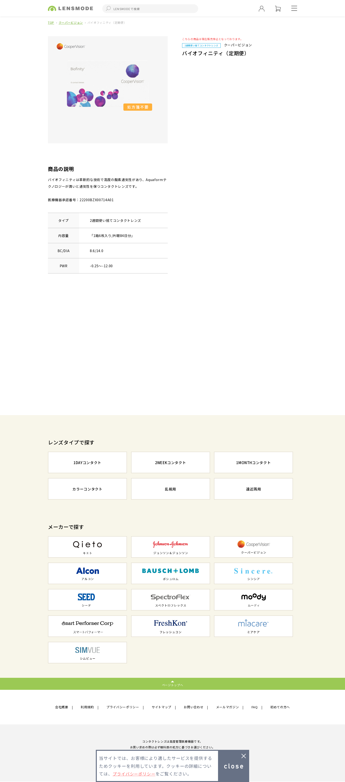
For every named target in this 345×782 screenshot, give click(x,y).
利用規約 (87, 707)
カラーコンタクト (87, 489)
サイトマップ (161, 707)
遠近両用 (254, 489)
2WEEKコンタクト (170, 463)
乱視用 (171, 489)
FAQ (254, 707)
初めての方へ (279, 707)
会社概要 (62, 707)
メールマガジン (228, 707)
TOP (51, 22)
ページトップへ (172, 685)
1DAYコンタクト (87, 463)
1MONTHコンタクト (253, 463)
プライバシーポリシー (122, 707)
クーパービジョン (71, 22)
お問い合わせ (194, 707)
